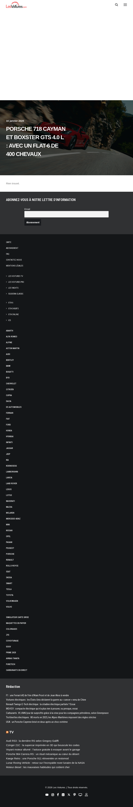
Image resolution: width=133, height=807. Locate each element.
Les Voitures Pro (16, 282)
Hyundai (9, 436)
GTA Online (13, 314)
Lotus (9, 495)
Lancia (9, 477)
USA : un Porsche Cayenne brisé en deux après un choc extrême (37, 721)
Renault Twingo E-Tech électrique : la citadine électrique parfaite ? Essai (40, 704)
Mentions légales (14, 266)
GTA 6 (10, 303)
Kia (7, 460)
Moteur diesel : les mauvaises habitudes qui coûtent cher (38, 767)
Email (27, 209)
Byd (8, 378)
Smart (9, 583)
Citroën (10, 389)
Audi (8, 354)
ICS (9, 320)
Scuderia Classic (15, 294)
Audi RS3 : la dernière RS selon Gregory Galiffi (32, 740)
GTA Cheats (13, 308)
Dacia (8, 401)
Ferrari (9, 413)
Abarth (9, 331)
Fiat (8, 419)
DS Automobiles (14, 407)
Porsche (10, 554)
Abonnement (12, 248)
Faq (7, 254)
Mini (8, 524)
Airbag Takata (12, 658)
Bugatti (9, 372)
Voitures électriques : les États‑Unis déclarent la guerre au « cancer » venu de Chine (46, 699)
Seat (8, 571)
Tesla (9, 589)
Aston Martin (12, 348)
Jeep (8, 454)
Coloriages (11, 629)
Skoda (9, 577)
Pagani (9, 542)
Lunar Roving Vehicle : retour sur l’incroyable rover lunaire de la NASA (45, 762)
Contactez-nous (14, 260)
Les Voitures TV (15, 276)
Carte (8, 242)
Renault (10, 560)
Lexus (9, 489)
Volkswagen (12, 601)
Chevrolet (11, 383)
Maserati (10, 501)
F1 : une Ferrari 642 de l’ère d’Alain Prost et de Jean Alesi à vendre (37, 695)
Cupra (9, 395)
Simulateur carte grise (17, 617)
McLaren (10, 513)
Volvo (9, 607)
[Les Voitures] (16, 5)
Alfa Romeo (11, 336)
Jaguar (9, 448)
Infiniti (9, 442)
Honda (9, 430)
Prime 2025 (11, 652)
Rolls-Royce (12, 566)
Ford (8, 425)
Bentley (10, 360)
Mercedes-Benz (13, 519)
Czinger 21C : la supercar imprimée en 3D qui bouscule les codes (42, 745)
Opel (8, 536)
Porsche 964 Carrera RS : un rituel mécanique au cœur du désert (42, 754)
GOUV (8, 646)
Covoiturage (12, 641)
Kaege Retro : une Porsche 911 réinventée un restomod (37, 758)
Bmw (8, 366)
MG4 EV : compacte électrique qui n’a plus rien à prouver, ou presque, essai (42, 708)
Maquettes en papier (16, 623)
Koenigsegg (11, 466)
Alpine (9, 342)
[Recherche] (115, 4)
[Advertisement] (66, 69)
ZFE (7, 635)
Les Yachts (13, 288)
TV (11, 732)
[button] (125, 4)
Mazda (9, 507)
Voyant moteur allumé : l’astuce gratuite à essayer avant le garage (43, 749)
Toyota (9, 595)
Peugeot (10, 548)
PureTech (10, 664)
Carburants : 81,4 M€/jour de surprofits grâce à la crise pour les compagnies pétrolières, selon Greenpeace (57, 712)
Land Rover (11, 483)
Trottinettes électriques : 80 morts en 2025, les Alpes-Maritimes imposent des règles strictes (51, 717)
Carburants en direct (16, 670)
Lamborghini (12, 472)
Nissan (9, 530)
